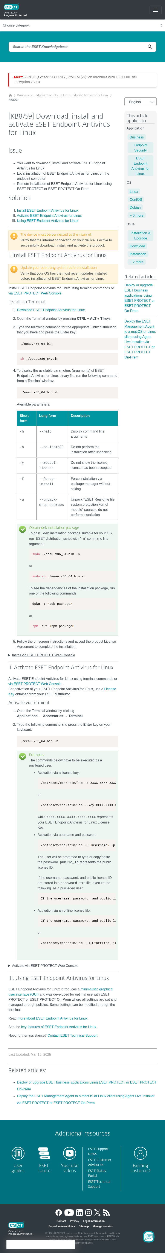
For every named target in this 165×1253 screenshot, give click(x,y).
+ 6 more (137, 215)
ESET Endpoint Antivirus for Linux (85, 95)
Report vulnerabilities (62, 1226)
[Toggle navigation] (156, 10)
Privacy (74, 1221)
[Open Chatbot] (148, 1236)
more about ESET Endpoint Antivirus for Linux (52, 1018)
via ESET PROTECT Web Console (34, 293)
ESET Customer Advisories (99, 1162)
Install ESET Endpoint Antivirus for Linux (47, 210)
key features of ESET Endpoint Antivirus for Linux (58, 1027)
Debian (135, 207)
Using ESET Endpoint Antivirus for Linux (47, 221)
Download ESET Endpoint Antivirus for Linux (51, 310)
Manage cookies (103, 1226)
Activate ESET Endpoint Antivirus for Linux (49, 215)
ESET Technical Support (99, 1184)
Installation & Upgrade (140, 235)
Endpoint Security (46, 95)
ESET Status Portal (97, 1173)
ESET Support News (98, 1151)
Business (23, 95)
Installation (138, 254)
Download (137, 246)
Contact (61, 1221)
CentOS (136, 199)
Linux (134, 191)
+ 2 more (137, 262)
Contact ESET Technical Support (72, 1035)
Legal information (94, 1221)
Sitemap (84, 1226)
